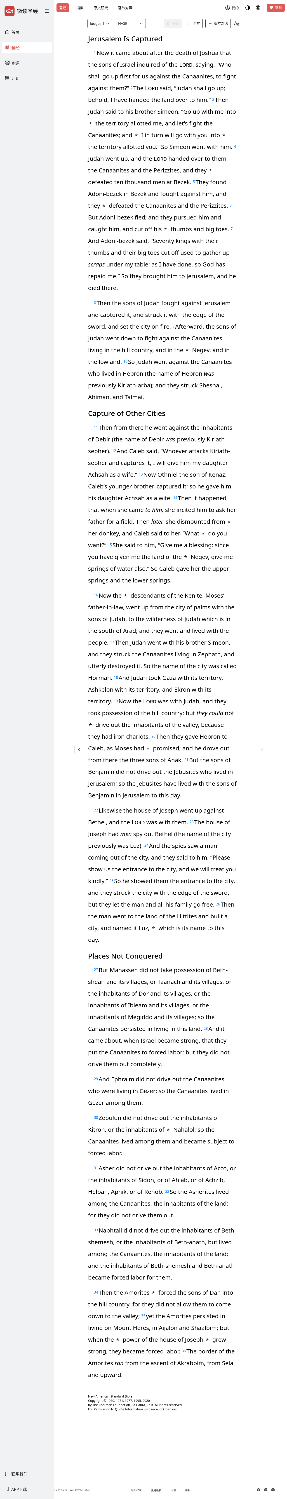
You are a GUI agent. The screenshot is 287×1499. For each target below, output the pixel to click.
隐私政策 (144, 1490)
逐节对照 (125, 7)
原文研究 (101, 7)
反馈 (182, 1490)
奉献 (275, 7)
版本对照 (221, 23)
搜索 (80, 7)
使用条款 (164, 1490)
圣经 (62, 7)
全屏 (196, 23)
